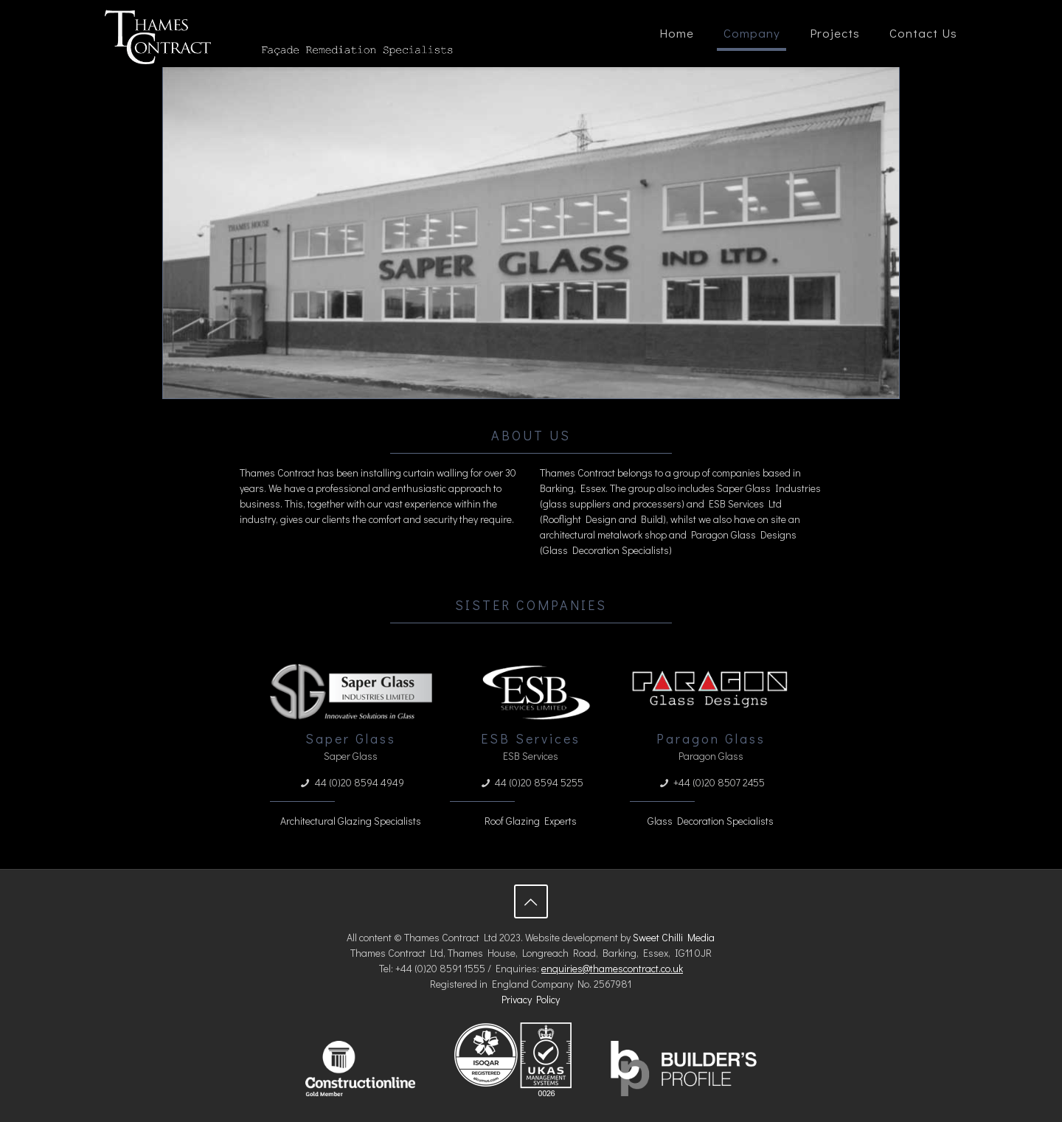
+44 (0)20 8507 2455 (719, 782)
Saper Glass (350, 738)
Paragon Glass (711, 738)
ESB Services (530, 738)
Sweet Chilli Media (674, 937)
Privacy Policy (531, 999)
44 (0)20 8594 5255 (539, 782)
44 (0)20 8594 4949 (359, 782)
